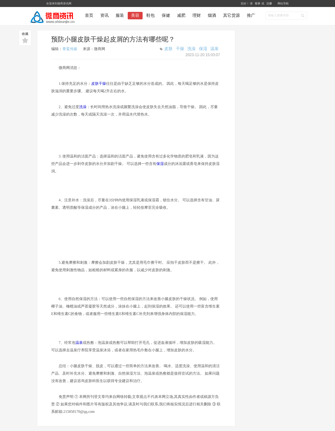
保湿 (203, 48)
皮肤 (168, 48)
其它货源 (231, 15)
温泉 (214, 48)
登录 (257, 3)
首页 (89, 15)
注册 (269, 3)
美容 (135, 15)
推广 (251, 15)
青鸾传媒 (69, 49)
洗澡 (191, 48)
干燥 (180, 48)
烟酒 (212, 15)
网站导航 (283, 3)
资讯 (104, 15)
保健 (166, 15)
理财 (196, 15)
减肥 (181, 15)
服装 (120, 15)
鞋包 (150, 15)
